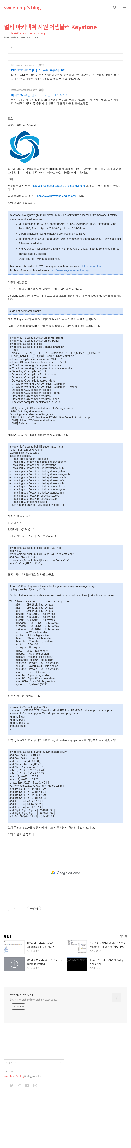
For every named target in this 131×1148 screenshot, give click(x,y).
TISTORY (8, 1119)
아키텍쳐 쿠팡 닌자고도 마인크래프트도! (39, 95)
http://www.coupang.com (24, 65)
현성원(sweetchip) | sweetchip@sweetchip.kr (34, 1047)
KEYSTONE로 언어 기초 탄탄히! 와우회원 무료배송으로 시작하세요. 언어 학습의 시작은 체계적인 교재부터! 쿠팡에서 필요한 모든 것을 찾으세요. (65, 76)
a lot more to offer (90, 313)
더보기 (123, 984)
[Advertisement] (65, 137)
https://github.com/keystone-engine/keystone (58, 233)
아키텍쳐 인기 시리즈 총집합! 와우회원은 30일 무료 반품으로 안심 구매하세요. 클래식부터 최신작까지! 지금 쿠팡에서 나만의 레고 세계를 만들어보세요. (65, 101)
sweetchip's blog (22, 7)
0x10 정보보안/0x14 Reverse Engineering (24, 33)
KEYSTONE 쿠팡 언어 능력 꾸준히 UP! (38, 70)
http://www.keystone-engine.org (69, 318)
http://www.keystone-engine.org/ (56, 243)
